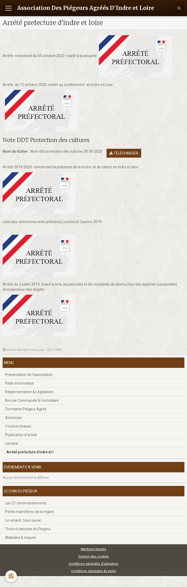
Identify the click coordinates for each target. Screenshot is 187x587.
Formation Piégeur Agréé (26, 409)
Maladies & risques (20, 537)
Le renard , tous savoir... (24, 520)
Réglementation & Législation (29, 392)
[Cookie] (11, 576)
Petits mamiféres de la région (29, 512)
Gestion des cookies (93, 556)
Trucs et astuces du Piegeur (28, 529)
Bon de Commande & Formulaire (32, 400)
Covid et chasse (18, 426)
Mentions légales (93, 549)
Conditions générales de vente (93, 571)
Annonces (13, 418)
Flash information (19, 383)
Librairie (11, 443)
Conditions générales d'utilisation (93, 564)
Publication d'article (21, 435)
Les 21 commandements (25, 503)
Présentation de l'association (29, 375)
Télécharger (123, 153)
